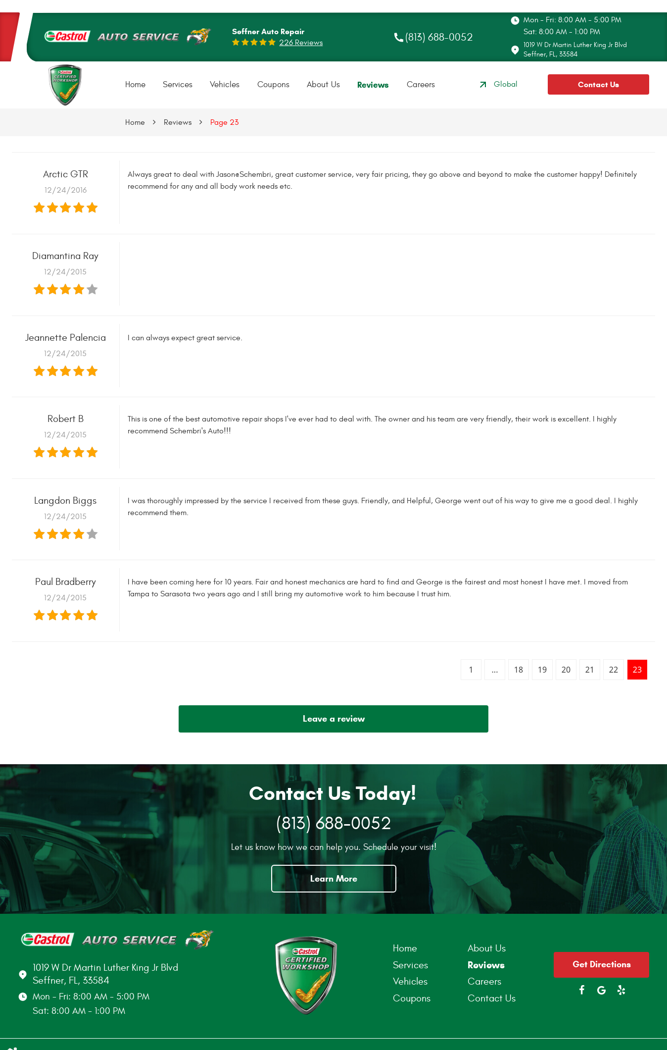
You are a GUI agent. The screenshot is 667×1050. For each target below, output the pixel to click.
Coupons (273, 85)
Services (177, 85)
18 (518, 669)
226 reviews (301, 43)
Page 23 (224, 122)
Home (135, 85)
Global (497, 85)
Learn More (333, 878)
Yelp (621, 990)
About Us (323, 85)
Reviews (373, 85)
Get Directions (601, 964)
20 (566, 669)
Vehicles (224, 85)
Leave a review (334, 718)
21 (589, 669)
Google (602, 990)
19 (542, 669)
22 (613, 669)
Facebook (582, 990)
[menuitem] (135, 85)
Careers (421, 85)
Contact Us (598, 84)
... (495, 669)
